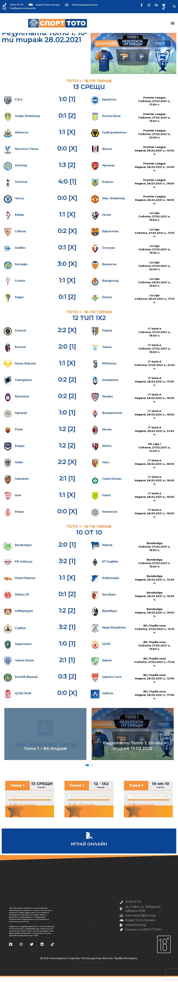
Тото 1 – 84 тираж (45, 753)
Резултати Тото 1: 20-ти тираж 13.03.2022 (132, 751)
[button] (174, 6)
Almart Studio (95, 967)
